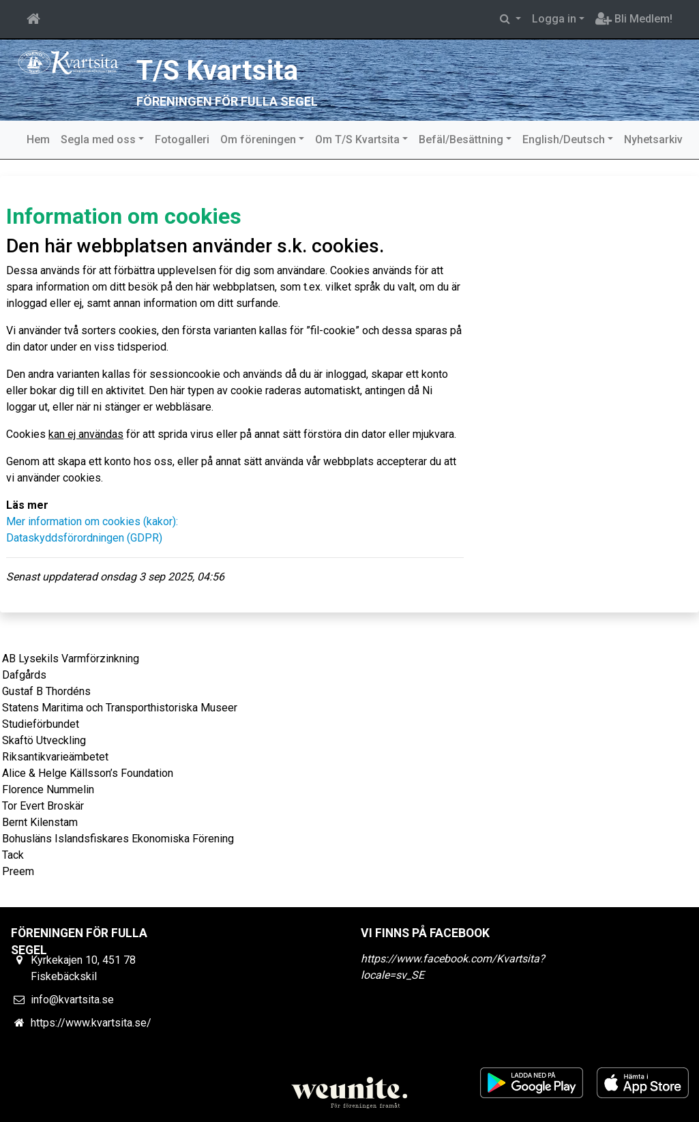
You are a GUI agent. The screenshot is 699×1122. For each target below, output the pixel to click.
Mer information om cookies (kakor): (92, 521)
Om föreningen (258, 139)
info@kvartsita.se (72, 999)
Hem (38, 139)
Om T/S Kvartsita (357, 139)
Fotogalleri (182, 139)
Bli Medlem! (633, 18)
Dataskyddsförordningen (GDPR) (84, 537)
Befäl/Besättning (461, 139)
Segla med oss (98, 139)
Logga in (554, 18)
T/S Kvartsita (218, 70)
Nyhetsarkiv (653, 139)
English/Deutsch (563, 139)
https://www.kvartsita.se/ (91, 1022)
